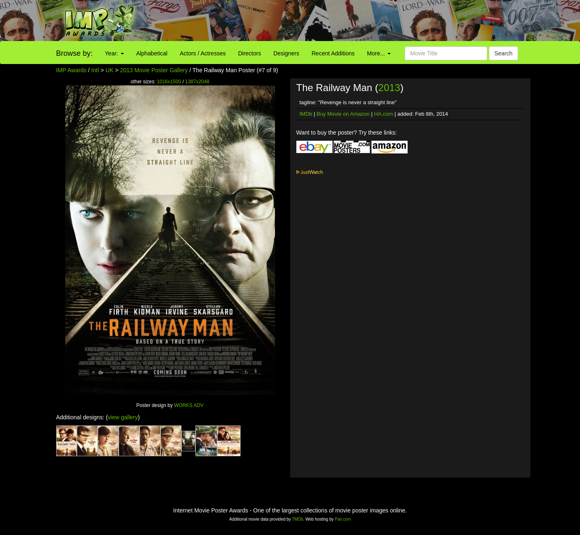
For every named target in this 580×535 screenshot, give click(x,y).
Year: (114, 53)
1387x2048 (197, 82)
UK (109, 70)
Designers (286, 53)
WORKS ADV (189, 405)
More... (378, 53)
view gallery (123, 417)
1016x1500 (169, 82)
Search (503, 53)
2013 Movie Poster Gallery (154, 70)
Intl (95, 70)
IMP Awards (71, 70)
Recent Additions (333, 53)
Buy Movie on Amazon (342, 114)
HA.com (383, 114)
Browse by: (74, 53)
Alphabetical (151, 53)
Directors (249, 53)
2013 (389, 87)
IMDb (306, 114)
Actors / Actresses (203, 53)
